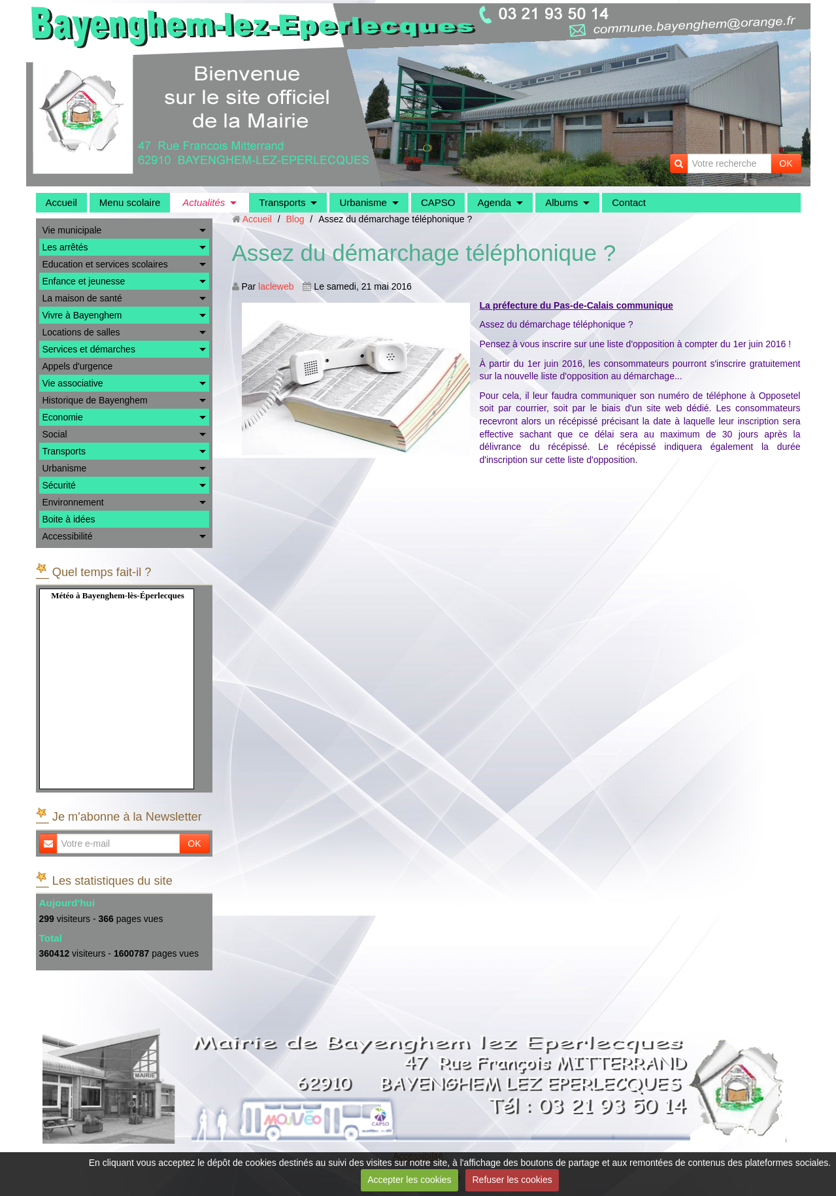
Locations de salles (81, 332)
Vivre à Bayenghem (82, 315)
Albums (561, 202)
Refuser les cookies (512, 1179)
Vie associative (72, 383)
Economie (62, 417)
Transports (282, 202)
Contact (629, 202)
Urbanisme (363, 202)
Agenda (494, 202)
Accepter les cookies (409, 1179)
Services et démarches (88, 349)
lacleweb (275, 286)
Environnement (73, 502)
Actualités (203, 202)
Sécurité (59, 485)
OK (785, 163)
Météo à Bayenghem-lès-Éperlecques (117, 595)
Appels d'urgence (77, 366)
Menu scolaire (129, 202)
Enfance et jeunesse (83, 281)
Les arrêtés (65, 247)
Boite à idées (68, 519)
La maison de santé (82, 298)
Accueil (61, 202)
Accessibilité (67, 536)
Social (54, 434)
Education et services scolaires (105, 264)
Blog (295, 219)
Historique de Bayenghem (95, 400)
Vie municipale (72, 230)
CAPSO (438, 202)
